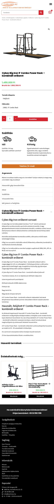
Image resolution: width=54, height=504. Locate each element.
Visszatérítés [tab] (8, 199)
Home (3, 18)
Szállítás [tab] (5, 194)
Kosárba (33, 119)
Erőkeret (31, 18)
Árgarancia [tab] (7, 173)
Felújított (6, 98)
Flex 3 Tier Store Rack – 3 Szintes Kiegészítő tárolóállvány (39, 385)
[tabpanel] (27, 179)
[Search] (41, 12)
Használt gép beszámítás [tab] (13, 185)
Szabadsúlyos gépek (21, 18)
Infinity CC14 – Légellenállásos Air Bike (12, 385)
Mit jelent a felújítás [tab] (10, 203)
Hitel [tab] (4, 190)
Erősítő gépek (10, 18)
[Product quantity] (10, 118)
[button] (51, 4)
